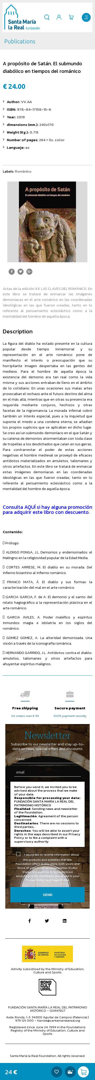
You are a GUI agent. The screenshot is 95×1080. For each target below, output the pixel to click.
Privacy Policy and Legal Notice (47, 880)
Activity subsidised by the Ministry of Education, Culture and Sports (47, 970)
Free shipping (25, 708)
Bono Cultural (47, 987)
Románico (23, 171)
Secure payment (69, 708)
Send (47, 894)
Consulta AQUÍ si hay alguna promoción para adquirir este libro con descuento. (47, 509)
